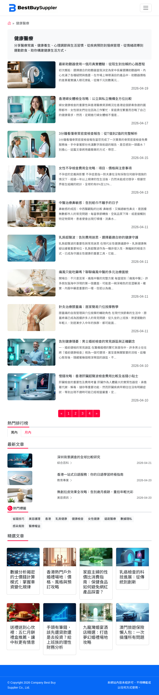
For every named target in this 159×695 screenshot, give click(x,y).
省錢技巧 (18, 518)
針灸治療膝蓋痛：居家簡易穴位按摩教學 (88, 307)
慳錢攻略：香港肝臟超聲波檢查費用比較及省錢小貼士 (98, 376)
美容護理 (34, 518)
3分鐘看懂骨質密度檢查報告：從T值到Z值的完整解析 (98, 133)
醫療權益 (34, 526)
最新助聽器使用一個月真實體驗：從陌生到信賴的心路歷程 (102, 64)
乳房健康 (61, 518)
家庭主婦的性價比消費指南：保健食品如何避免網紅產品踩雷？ (95, 582)
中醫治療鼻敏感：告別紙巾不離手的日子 (88, 203)
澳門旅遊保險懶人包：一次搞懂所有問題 (131, 632)
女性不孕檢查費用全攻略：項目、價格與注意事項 (95, 168)
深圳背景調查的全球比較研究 (78, 457)
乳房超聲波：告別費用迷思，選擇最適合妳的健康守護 (98, 237)
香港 (48, 518)
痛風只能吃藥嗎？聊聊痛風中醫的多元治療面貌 (93, 272)
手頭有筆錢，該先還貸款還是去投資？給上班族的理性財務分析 (59, 637)
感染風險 (18, 526)
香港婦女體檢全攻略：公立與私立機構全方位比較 (95, 99)
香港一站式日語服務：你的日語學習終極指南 (90, 474)
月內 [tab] (28, 432)
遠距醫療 (110, 518)
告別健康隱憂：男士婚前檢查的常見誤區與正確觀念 (97, 341)
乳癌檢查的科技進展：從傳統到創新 (131, 577)
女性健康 (94, 518)
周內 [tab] (14, 432)
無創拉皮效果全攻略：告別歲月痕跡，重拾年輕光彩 (95, 492)
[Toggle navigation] (146, 8)
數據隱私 (126, 518)
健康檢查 (77, 518)
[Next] (96, 413)
